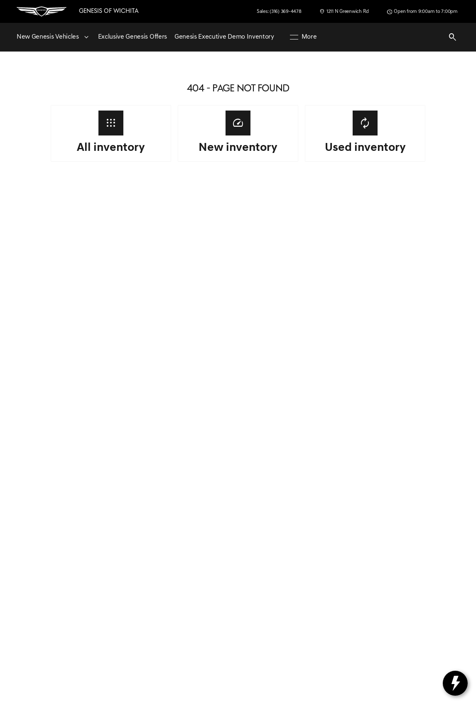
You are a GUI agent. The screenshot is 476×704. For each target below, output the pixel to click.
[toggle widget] (455, 683)
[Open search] (452, 37)
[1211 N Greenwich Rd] (343, 12)
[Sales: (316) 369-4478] (279, 12)
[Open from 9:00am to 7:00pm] (422, 12)
